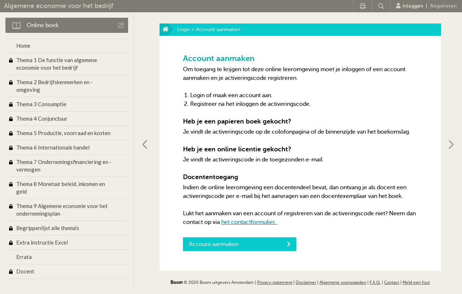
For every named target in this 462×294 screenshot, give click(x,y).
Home (23, 45)
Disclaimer (306, 282)
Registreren (443, 6)
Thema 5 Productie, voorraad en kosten (63, 133)
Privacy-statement (274, 282)
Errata (24, 257)
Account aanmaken (240, 244)
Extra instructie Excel (42, 242)
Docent (25, 271)
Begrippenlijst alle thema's (47, 228)
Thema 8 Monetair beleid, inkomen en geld (60, 188)
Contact (391, 282)
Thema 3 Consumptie (41, 104)
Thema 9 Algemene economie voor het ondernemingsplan (62, 210)
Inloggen (409, 6)
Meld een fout (416, 282)
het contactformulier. (249, 222)
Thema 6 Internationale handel (53, 147)
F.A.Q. (375, 282)
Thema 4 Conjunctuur (41, 118)
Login (183, 29)
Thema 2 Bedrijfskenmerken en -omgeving (54, 86)
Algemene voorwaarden (342, 282)
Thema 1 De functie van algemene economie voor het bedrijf (56, 64)
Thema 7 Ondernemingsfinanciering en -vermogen (64, 166)
